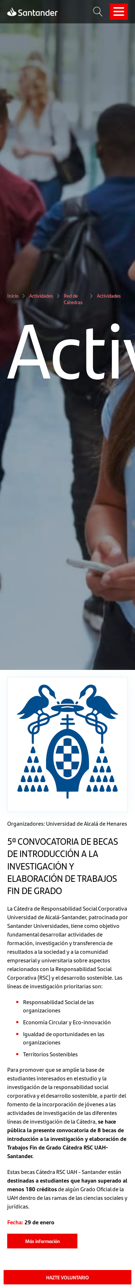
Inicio (12, 295)
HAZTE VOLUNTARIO (67, 1277)
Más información (42, 1240)
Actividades (41, 295)
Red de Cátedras (73, 298)
